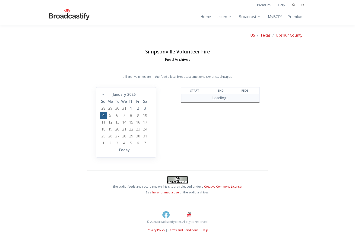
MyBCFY (275, 16)
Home (205, 16)
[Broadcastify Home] (64, 16)
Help (281, 5)
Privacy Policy (156, 230)
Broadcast (247, 16)
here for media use (165, 192)
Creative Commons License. (223, 186)
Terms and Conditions (183, 230)
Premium (264, 5)
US (252, 35)
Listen (221, 16)
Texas (265, 35)
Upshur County (289, 35)
